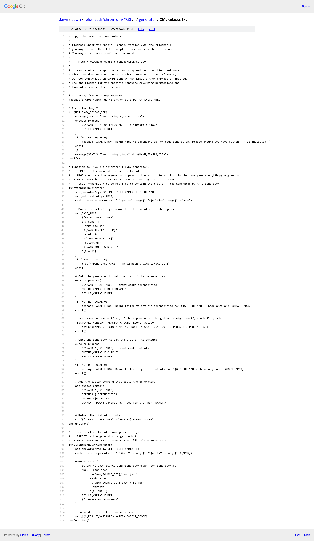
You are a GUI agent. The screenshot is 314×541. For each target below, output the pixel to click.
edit (152, 29)
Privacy (35, 535)
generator (147, 19)
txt (297, 535)
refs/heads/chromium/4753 (107, 19)
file (141, 29)
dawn (63, 19)
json (307, 535)
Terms (46, 535)
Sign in (306, 6)
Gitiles (24, 535)
